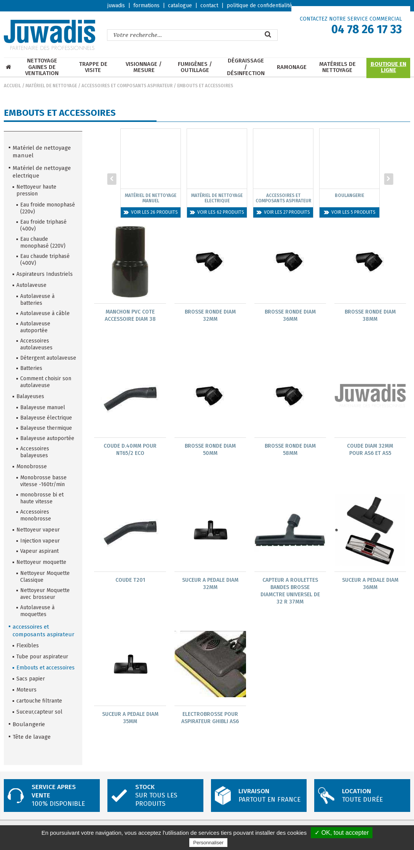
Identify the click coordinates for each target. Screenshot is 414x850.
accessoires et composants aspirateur (127, 85)
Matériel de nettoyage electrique (42, 172)
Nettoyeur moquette (41, 562)
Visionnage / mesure (144, 67)
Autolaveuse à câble (45, 313)
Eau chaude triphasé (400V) (45, 259)
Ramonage (292, 67)
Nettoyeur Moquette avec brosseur (45, 593)
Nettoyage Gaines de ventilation (42, 67)
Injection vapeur (40, 541)
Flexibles (27, 645)
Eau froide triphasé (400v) (43, 225)
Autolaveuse (31, 285)
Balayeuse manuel (42, 407)
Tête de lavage (32, 736)
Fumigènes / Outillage (195, 67)
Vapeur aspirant (39, 551)
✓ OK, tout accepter (342, 832)
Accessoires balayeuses (34, 452)
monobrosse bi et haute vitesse (42, 498)
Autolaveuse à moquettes (37, 611)
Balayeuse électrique (46, 418)
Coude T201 (130, 581)
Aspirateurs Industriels (44, 274)
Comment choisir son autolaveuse (45, 382)
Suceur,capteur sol (39, 712)
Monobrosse (31, 466)
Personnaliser (208, 842)
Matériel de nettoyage (51, 85)
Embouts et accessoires (205, 85)
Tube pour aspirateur (42, 656)
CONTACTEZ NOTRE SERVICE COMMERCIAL (351, 19)
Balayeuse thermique (46, 428)
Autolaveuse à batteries (37, 299)
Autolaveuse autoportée (35, 327)
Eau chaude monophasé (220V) (43, 242)
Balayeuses (30, 396)
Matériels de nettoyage (337, 67)
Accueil (12, 85)
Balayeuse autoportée (47, 438)
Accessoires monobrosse (35, 515)
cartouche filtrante (39, 701)
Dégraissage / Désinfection (246, 67)
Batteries (31, 368)
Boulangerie (29, 724)
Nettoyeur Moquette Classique (45, 576)
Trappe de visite (93, 67)
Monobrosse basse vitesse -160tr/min (43, 481)
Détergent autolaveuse (48, 358)
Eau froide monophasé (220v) (47, 208)
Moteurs (26, 690)
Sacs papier (30, 679)
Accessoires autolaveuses (36, 344)
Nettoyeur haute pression (36, 190)
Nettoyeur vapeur (38, 530)
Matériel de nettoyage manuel (42, 151)
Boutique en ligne (388, 67)
